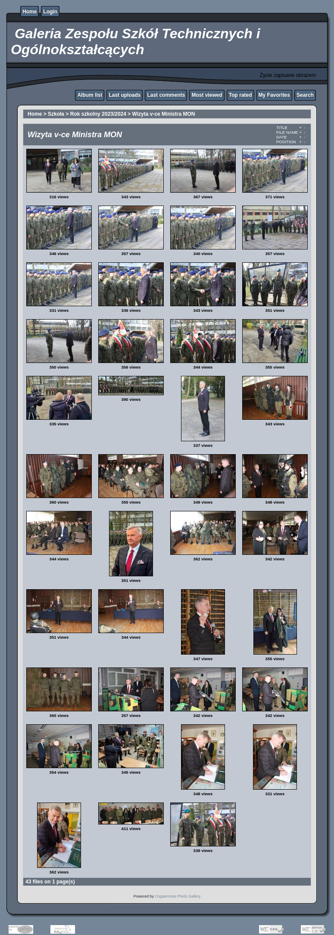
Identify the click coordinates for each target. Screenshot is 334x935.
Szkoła (56, 114)
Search (305, 95)
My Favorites (274, 95)
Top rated (240, 95)
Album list (89, 95)
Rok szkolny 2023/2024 (98, 114)
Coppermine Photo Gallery (177, 896)
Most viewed (206, 95)
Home (29, 12)
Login (50, 12)
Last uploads (124, 95)
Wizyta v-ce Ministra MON (163, 114)
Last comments (166, 95)
